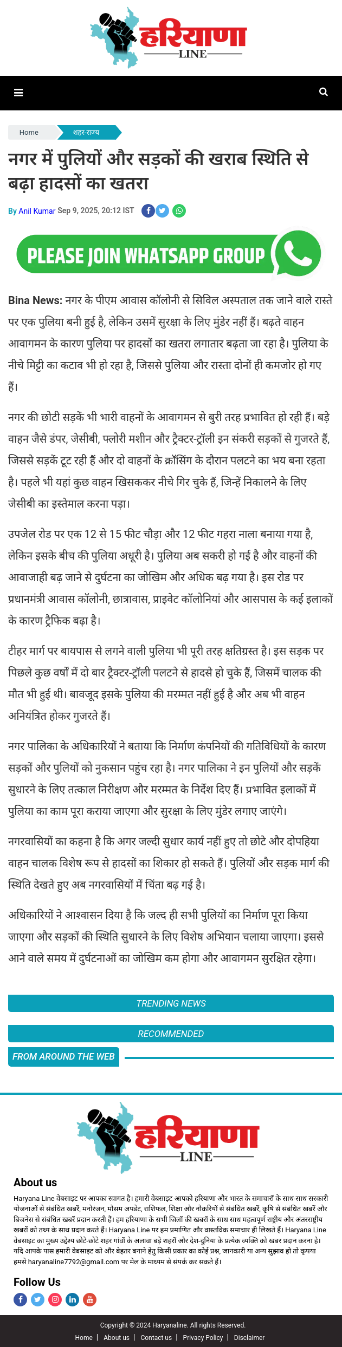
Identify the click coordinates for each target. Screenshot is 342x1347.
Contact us (156, 1337)
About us (117, 1337)
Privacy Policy (203, 1337)
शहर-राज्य (86, 132)
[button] (18, 92)
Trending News (170, 1002)
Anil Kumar (36, 209)
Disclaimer (249, 1337)
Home (29, 132)
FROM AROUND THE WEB (63, 1055)
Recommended (171, 1032)
